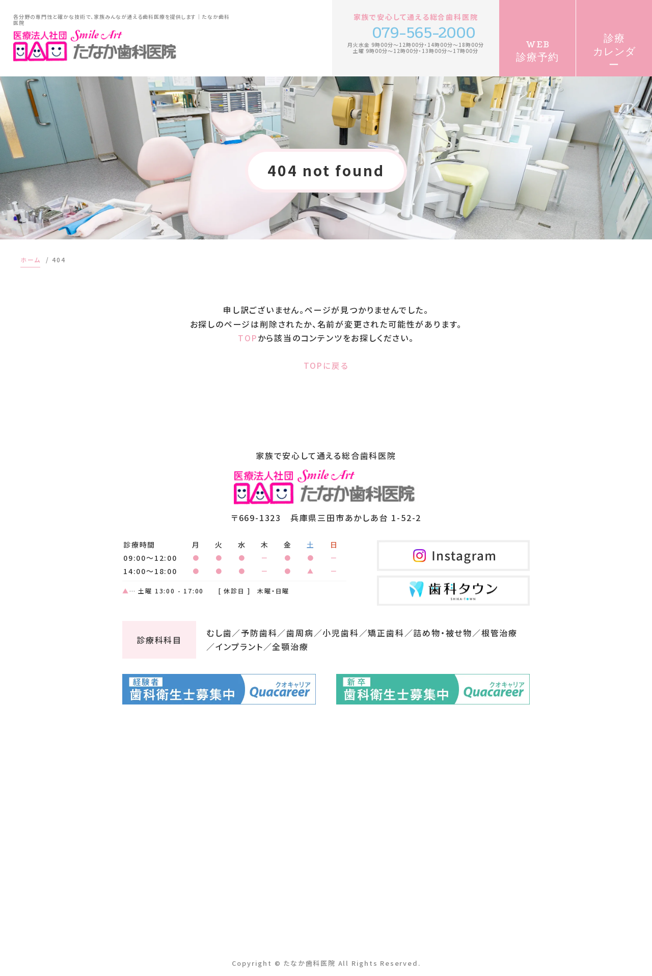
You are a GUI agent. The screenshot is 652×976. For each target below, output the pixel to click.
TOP (247, 338)
